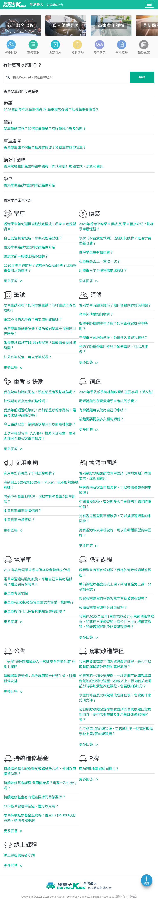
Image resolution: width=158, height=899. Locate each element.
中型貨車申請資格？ (19, 520)
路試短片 (55, 52)
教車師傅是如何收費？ (96, 314)
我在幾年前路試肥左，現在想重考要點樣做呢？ (40, 392)
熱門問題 (100, 52)
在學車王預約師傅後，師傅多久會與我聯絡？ (113, 338)
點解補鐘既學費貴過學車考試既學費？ (108, 401)
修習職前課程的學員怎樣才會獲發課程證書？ (113, 598)
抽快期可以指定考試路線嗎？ (26, 401)
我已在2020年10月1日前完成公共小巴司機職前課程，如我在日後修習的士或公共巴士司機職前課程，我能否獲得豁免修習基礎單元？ (116, 622)
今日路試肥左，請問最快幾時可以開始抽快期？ (40, 424)
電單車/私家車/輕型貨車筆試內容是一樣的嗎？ (39, 602)
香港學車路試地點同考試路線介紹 (29, 247)
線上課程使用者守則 (19, 855)
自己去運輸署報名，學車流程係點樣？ (33, 238)
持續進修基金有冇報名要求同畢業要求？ (35, 797)
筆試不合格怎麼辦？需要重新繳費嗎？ (33, 320)
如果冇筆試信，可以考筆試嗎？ (28, 357)
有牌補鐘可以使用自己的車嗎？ (103, 410)
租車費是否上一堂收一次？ (99, 262)
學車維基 (122, 52)
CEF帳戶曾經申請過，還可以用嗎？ (31, 806)
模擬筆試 (144, 52)
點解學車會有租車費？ (96, 252)
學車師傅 (11, 52)
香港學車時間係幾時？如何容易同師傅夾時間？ (115, 305)
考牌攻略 (77, 52)
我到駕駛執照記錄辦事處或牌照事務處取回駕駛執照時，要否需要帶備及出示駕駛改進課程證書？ (115, 715)
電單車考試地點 (16, 593)
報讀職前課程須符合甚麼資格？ (103, 608)
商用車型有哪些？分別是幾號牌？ (29, 473)
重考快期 (33, 52)
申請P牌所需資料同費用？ (99, 769)
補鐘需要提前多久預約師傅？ (101, 419)
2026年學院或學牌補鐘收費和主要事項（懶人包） (117, 392)
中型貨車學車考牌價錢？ (23, 511)
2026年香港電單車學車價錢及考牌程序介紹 (37, 570)
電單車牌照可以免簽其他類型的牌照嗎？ (35, 611)
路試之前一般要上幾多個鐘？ (26, 256)
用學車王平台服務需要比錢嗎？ (103, 271)
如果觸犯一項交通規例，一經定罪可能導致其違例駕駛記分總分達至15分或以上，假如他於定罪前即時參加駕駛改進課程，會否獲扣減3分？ (115, 681)
